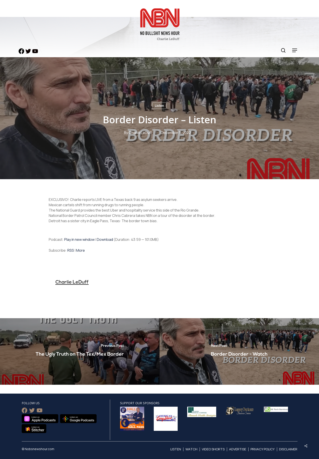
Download (105, 239)
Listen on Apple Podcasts (40, 418)
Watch (191, 449)
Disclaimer (288, 449)
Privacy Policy (263, 449)
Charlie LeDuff (140, 132)
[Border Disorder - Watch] (239, 351)
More (80, 250)
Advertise (237, 449)
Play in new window (79, 239)
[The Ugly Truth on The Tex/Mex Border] (80, 351)
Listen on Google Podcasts (78, 418)
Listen (159, 106)
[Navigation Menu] (295, 50)
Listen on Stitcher (34, 428)
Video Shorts (213, 449)
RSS (70, 250)
